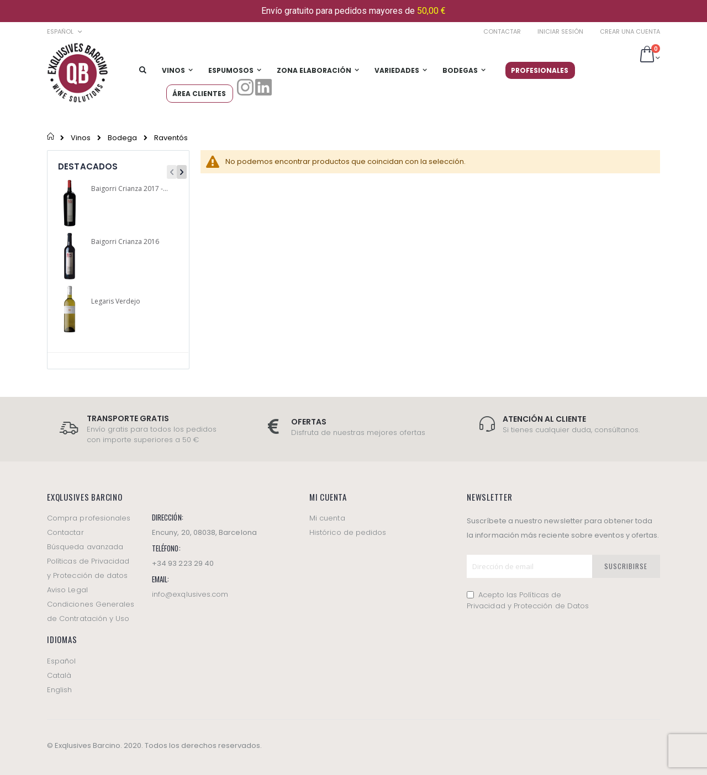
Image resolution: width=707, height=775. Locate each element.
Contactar (502, 32)
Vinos (81, 137)
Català (59, 675)
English (59, 689)
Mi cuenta (327, 518)
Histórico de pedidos (347, 532)
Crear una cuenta (630, 32)
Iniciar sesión (560, 32)
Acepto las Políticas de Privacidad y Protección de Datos (528, 600)
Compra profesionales (88, 518)
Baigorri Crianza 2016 (125, 241)
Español (61, 661)
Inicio (51, 137)
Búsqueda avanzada (85, 547)
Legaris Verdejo (115, 301)
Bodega (122, 137)
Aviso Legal (67, 590)
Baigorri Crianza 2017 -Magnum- (130, 188)
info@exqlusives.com (190, 594)
